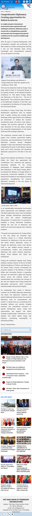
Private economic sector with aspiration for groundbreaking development (24, 430)
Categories (5, 1)
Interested (6, 334)
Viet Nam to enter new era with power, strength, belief (8, 410)
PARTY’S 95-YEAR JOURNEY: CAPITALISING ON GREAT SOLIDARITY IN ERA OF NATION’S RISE (23, 468)
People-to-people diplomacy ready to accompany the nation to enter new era (8, 487)
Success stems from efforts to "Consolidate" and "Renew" (7, 466)
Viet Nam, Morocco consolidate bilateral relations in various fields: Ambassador (22, 487)
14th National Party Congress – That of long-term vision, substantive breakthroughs (15, 375)
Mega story (8, 11)
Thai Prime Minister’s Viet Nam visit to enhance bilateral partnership (23, 411)
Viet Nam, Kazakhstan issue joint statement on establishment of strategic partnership (8, 430)
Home (2, 11)
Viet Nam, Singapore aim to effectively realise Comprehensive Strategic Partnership (8, 448)
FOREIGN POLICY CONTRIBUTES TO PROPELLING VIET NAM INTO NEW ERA (23, 448)
